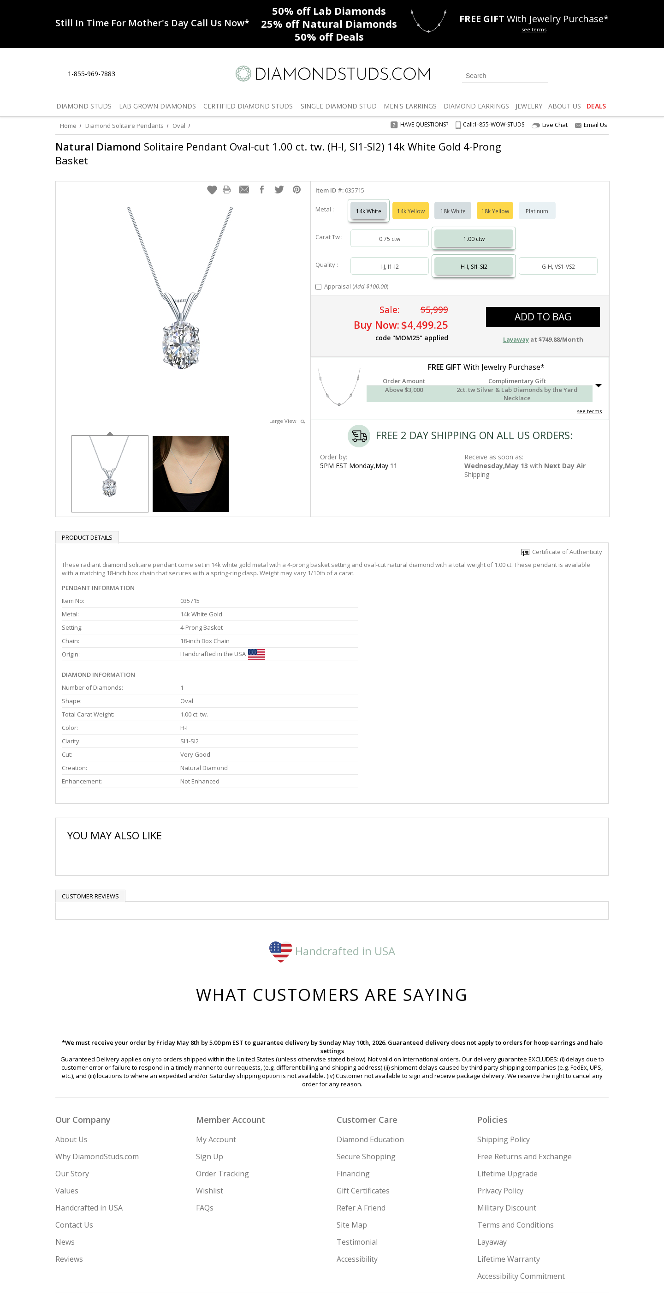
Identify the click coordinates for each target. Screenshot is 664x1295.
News (65, 1147)
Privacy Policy (500, 1096)
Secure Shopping (366, 1062)
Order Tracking (222, 1079)
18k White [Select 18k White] (453, 202)
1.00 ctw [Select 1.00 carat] (474, 230)
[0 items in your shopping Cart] (602, 74)
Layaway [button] (516, 330)
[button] (212, 180)
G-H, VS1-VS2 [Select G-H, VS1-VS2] (558, 257)
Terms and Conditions (515, 1130)
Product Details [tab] (87, 528)
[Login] (561, 74)
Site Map (352, 1130)
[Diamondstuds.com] (332, 73)
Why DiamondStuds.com (97, 1062)
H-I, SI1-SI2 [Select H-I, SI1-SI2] (474, 257)
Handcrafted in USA (332, 855)
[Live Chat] (130, 74)
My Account (216, 1045)
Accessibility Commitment (521, 1181)
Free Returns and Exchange (524, 1062)
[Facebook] (499, 1241)
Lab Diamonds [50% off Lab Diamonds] (329, 11)
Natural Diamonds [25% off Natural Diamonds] (329, 23)
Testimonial (357, 1147)
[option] (109, 463)
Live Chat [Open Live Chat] (550, 124)
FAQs (204, 1113)
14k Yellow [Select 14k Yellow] (411, 202)
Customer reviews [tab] (90, 801)
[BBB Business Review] (261, 1274)
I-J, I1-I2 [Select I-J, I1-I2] (389, 257)
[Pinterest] (520, 1241)
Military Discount (506, 1113)
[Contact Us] (151, 74)
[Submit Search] (541, 75)
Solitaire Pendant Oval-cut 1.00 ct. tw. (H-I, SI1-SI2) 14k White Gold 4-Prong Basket (278, 153)
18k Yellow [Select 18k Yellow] (495, 202)
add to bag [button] (543, 307)
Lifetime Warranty (508, 1164)
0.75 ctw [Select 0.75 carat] (389, 230)
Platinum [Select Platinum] (537, 202)
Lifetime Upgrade (507, 1079)
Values (66, 1096)
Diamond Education (370, 1045)
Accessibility (357, 1164)
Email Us (591, 124)
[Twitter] (477, 1241)
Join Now (369, 1238)
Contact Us (74, 1130)
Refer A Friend (361, 1113)
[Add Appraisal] (318, 278)
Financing (353, 1079)
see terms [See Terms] (589, 401)
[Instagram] (452, 1241)
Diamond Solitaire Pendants (124, 125)
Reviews (69, 1164)
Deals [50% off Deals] (329, 36)
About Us (71, 1045)
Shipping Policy (503, 1045)
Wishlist (209, 1096)
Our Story (72, 1079)
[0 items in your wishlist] (581, 74)
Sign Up (209, 1062)
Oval (178, 125)
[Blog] (544, 1241)
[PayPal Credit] (405, 1274)
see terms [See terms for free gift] (534, 29)
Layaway (492, 1147)
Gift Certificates (363, 1096)
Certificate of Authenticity (562, 542)
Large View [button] (287, 411)
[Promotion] (152, 23)
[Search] (505, 75)
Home (68, 125)
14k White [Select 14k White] (368, 202)
